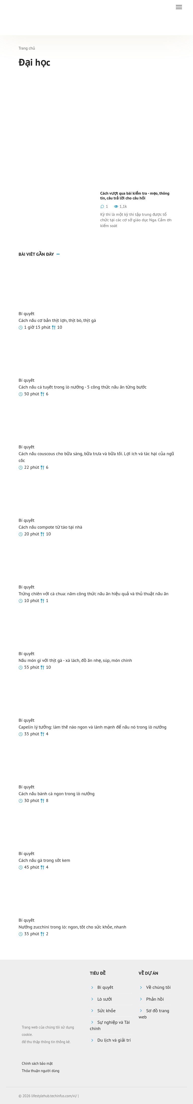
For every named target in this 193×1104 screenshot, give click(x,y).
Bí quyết (26, 313)
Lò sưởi (105, 999)
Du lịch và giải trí (114, 1040)
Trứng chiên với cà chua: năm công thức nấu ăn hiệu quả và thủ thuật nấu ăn (93, 594)
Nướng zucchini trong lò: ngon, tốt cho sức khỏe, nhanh (72, 927)
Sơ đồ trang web (154, 1014)
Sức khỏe (107, 1010)
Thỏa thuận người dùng (40, 1070)
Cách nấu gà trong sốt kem (44, 860)
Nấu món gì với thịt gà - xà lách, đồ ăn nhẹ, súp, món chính (75, 660)
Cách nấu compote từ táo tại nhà (50, 527)
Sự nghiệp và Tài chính (110, 1025)
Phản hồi (155, 999)
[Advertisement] (96, 112)
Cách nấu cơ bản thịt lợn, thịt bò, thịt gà (57, 320)
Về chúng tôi (158, 987)
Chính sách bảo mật (37, 1063)
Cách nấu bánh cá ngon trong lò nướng (56, 793)
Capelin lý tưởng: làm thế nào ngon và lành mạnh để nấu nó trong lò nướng (93, 727)
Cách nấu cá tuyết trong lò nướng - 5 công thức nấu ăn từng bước (83, 387)
